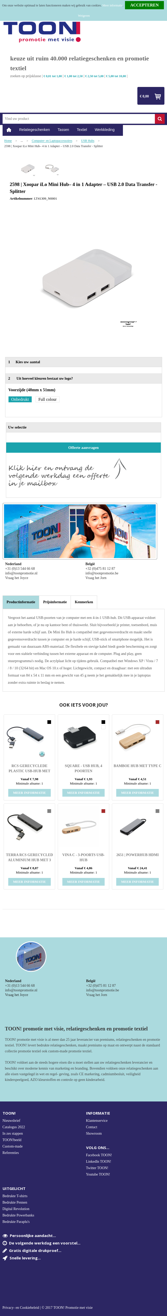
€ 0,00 (144, 96)
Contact (91, 1127)
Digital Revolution (16, 1209)
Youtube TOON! (98, 1174)
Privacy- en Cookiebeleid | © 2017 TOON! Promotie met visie (48, 1308)
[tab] (21, 602)
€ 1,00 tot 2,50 (73, 76)
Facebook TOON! (99, 1155)
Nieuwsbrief (11, 1121)
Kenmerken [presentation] (84, 602)
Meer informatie (112, 5)
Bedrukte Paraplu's (16, 1222)
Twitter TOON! (97, 1168)
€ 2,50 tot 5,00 (94, 76)
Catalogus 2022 (14, 1127)
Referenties (11, 1153)
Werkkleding (105, 130)
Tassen (63, 130)
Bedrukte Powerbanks (18, 1215)
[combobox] (79, 119)
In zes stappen (13, 1133)
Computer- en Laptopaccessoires (52, 141)
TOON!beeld (12, 1140)
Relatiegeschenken (34, 130)
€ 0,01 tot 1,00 (53, 76)
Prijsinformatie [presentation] (55, 602)
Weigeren (84, 15)
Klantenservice (97, 1121)
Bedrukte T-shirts (15, 1196)
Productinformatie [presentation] (21, 602)
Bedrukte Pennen (15, 1202)
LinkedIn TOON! (98, 1161)
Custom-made (13, 1146)
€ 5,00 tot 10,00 (116, 76)
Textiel (82, 130)
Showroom (94, 1133)
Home (9, 130)
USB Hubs (88, 141)
